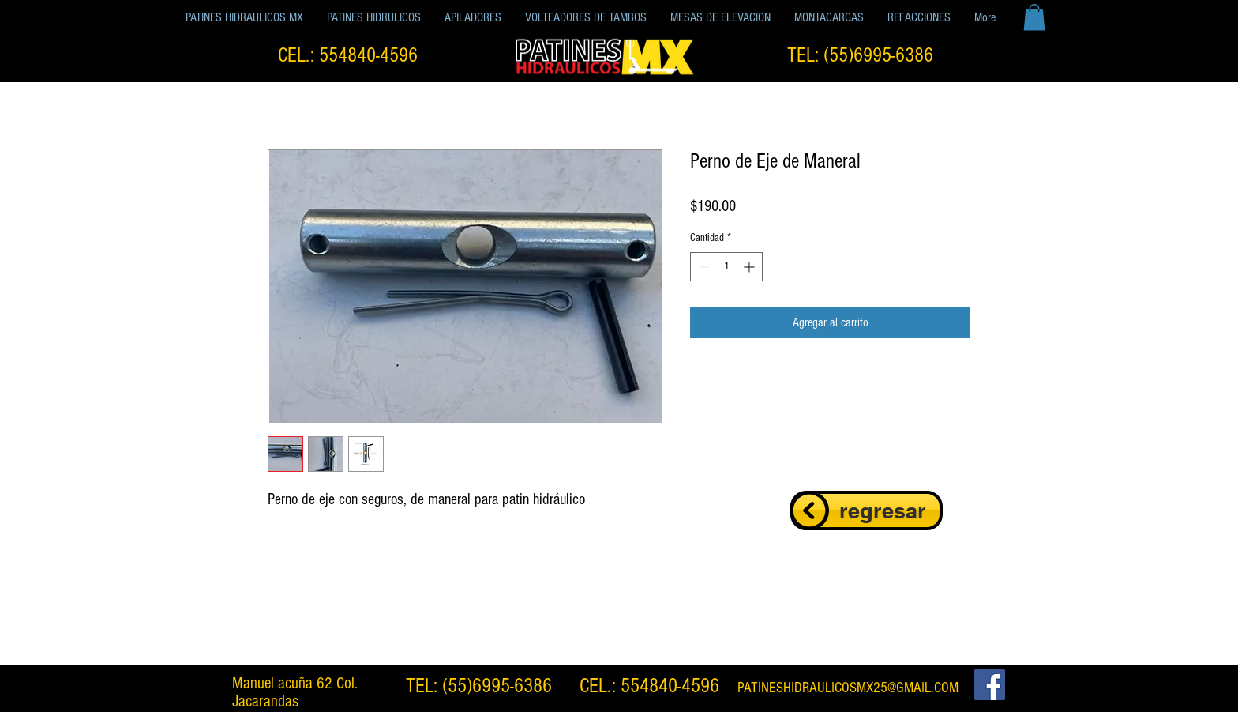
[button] (374, 18)
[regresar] (866, 510)
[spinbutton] (726, 267)
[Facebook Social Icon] (989, 684)
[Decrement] (702, 267)
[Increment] (750, 267)
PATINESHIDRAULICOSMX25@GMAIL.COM (848, 688)
